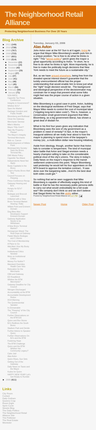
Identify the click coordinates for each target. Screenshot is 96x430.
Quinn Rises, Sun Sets (17, 359)
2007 (8, 56)
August (11, 73)
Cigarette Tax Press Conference (16, 99)
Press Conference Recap (18, 181)
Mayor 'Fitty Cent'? (15, 127)
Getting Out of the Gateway (15, 363)
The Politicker (9, 418)
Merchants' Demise (15, 122)
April (10, 84)
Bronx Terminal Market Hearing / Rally (17, 202)
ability (68, 193)
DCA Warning (13, 300)
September (13, 70)
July (10, 76)
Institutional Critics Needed (15, 252)
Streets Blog (8, 408)
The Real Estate (10, 420)
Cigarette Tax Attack (16, 158)
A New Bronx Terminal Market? (17, 227)
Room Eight (8, 403)
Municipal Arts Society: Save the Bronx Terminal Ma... (17, 150)
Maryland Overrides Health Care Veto (16, 265)
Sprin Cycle (8, 405)
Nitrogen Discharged (16, 289)
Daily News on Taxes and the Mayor (18, 368)
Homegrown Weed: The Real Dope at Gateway (18, 232)
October (12, 68)
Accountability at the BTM (18, 292)
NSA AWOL (12, 95)
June (10, 79)
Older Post (88, 204)
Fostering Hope (14, 341)
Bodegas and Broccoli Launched (17, 195)
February (12, 90)
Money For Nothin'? (16, 261)
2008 (8, 53)
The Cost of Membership (18, 241)
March (11, 87)
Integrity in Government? (18, 103)
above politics (53, 58)
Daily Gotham (9, 398)
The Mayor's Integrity (16, 135)
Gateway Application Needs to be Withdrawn (16, 221)
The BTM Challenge (16, 344)
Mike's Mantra (13, 124)
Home (64, 204)
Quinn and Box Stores (17, 320)
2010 (8, 47)
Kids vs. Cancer (14, 140)
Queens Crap (9, 401)
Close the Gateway (15, 119)
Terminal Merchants (16, 137)
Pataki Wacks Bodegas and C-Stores (17, 237)
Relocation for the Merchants (15, 270)
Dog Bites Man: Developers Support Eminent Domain (17, 214)
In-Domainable (13, 308)
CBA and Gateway (15, 274)
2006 (8, 59)
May (10, 81)
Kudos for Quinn (14, 372)
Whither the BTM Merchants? (14, 280)
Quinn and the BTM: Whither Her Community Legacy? (17, 348)
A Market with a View (16, 199)
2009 (8, 50)
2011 (8, 44)
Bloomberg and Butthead (18, 116)
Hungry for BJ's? (14, 188)
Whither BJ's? (13, 106)
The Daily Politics (10, 410)
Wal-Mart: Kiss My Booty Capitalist (18, 247)
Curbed (6, 396)
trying (84, 50)
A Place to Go (13, 244)
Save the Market (14, 108)
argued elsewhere (61, 75)
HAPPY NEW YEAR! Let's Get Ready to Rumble (19, 375)
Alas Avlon (12, 356)
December (13, 62)
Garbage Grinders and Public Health (17, 112)
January (12, 92)
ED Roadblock (13, 277)
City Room (7, 393)
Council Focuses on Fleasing (16, 177)
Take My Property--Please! (15, 131)
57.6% (10, 191)
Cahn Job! (11, 353)
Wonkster (7, 422)
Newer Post (39, 204)
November (13, 65)
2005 (8, 379)
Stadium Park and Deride (18, 328)
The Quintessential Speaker (15, 304)
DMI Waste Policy (15, 155)
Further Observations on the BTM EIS (18, 316)
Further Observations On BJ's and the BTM (18, 337)
